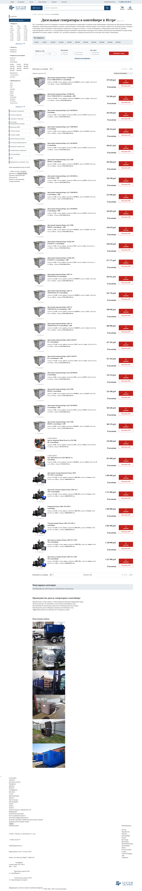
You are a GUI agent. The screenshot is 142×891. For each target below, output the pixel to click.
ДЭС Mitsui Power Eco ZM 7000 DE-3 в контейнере (60, 458)
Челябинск (125, 857)
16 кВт (25, 36)
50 (44, 42)
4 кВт (25, 26)
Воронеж (124, 834)
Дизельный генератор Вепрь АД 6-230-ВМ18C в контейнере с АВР (62, 406)
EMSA (11, 93)
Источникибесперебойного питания (17, 122)
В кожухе (12, 60)
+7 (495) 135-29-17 (124, 2)
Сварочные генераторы (16, 118)
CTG (11, 87)
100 (53, 42)
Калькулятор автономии (16, 813)
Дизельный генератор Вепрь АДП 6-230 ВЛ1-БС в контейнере (62, 341)
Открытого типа (53, 589)
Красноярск (125, 841)
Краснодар (125, 839)
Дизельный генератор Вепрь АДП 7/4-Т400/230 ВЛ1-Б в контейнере (59, 275)
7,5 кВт (26, 30)
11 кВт (11, 34)
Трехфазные (13, 51)
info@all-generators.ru (110, 2)
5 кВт (11, 28)
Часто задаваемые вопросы (17, 815)
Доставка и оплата (14, 782)
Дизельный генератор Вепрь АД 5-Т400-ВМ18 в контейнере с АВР (62, 193)
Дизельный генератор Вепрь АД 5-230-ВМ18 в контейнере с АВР (62, 177)
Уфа (123, 855)
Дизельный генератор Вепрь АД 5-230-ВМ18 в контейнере (62, 111)
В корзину (126, 81)
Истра (12, 2)
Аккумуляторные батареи (17, 138)
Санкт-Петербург (127, 853)
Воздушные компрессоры (17, 146)
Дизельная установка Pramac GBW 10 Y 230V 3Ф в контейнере (62, 541)
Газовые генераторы (16, 115)
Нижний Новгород (127, 843)
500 (110, 42)
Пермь (124, 847)
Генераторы (13, 16)
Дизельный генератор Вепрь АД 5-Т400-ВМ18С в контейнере (60, 160)
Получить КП (125, 86)
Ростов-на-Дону (126, 849)
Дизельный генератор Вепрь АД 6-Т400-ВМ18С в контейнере (60, 390)
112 (131, 69)
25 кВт (25, 40)
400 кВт (26, 68)
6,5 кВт (12, 30)
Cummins (12, 89)
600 (118, 42)
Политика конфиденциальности (19, 817)
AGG (11, 83)
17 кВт (12, 38)
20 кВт (12, 40)
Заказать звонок (22, 173)
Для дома (12, 77)
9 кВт (18, 32)
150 (69, 42)
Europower (13, 99)
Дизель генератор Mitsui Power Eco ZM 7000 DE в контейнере (61, 441)
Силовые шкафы (15, 135)
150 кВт (19, 66)
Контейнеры (36, 589)
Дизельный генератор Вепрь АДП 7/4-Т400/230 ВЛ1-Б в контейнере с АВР (59, 308)
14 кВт (12, 36)
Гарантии (12, 780)
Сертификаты (13, 790)
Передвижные (13, 73)
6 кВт (25, 28)
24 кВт (18, 40)
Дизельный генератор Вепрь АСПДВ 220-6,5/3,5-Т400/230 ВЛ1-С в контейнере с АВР (61, 95)
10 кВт (25, 32)
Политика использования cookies (19, 821)
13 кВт (25, 34)
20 (36, 42)
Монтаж (11, 798)
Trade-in (11, 808)
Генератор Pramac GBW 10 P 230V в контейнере (59, 507)
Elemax (12, 91)
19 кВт (25, 38)
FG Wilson (12, 101)
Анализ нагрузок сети (20, 810)
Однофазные (13, 49)
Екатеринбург (126, 835)
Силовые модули (15, 131)
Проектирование (14, 796)
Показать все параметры (82, 58)
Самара (124, 851)
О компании (21, 2)
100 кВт (26, 64)
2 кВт (11, 26)
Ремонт (11, 804)
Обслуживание (13, 802)
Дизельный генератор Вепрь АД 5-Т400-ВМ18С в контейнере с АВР (60, 226)
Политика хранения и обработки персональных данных (26, 819)
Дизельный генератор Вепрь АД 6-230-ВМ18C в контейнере (62, 373)
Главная (35, 14)
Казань (124, 837)
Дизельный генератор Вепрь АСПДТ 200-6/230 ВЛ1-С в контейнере (61, 242)
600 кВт (19, 70)
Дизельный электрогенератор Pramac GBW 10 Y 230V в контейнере (61, 474)
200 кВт (26, 66)
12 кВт (18, 34)
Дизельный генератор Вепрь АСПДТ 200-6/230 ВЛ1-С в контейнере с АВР (61, 259)
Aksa (11, 85)
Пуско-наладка (13, 800)
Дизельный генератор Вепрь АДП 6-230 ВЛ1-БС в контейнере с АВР (62, 357)
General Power (14, 103)
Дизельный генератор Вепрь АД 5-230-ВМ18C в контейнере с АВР (62, 210)
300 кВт (19, 68)
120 (61, 42)
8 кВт (11, 32)
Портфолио (12, 784)
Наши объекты (42, 2)
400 (102, 42)
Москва (124, 830)
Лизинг (11, 806)
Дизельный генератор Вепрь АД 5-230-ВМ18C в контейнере (62, 144)
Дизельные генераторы (16, 20)
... (128, 69)
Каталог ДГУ (44, 589)
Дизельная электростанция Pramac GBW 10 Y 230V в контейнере (62, 490)
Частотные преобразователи (18, 142)
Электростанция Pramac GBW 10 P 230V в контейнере (61, 524)
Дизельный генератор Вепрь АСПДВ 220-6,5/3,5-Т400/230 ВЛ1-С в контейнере (61, 78)
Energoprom (13, 97)
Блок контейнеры (15, 154)
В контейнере (13, 62)
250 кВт (12, 68)
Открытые (12, 58)
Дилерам (54, 2)
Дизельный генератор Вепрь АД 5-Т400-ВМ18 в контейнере (62, 128)
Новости (11, 788)
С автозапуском (14, 75)
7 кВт (18, 30)
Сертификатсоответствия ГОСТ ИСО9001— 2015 (17, 864)
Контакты (64, 2)
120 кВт (12, 66)
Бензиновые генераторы (17, 111)
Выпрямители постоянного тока (19, 162)
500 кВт (12, 70)
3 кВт (18, 26)
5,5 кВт (19, 28)
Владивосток (126, 832)
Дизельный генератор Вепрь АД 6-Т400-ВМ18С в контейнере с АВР (60, 423)
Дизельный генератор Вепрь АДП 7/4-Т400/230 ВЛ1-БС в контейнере (59, 292)
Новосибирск (126, 845)
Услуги (31, 2)
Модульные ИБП (15, 127)
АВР (11, 158)
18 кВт (18, 38)
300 (93, 42)
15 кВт (18, 36)
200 (77, 42)
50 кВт (19, 64)
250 (85, 42)
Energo (12, 95)
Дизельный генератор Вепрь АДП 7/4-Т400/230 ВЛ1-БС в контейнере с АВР (59, 324)
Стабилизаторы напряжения (18, 150)
